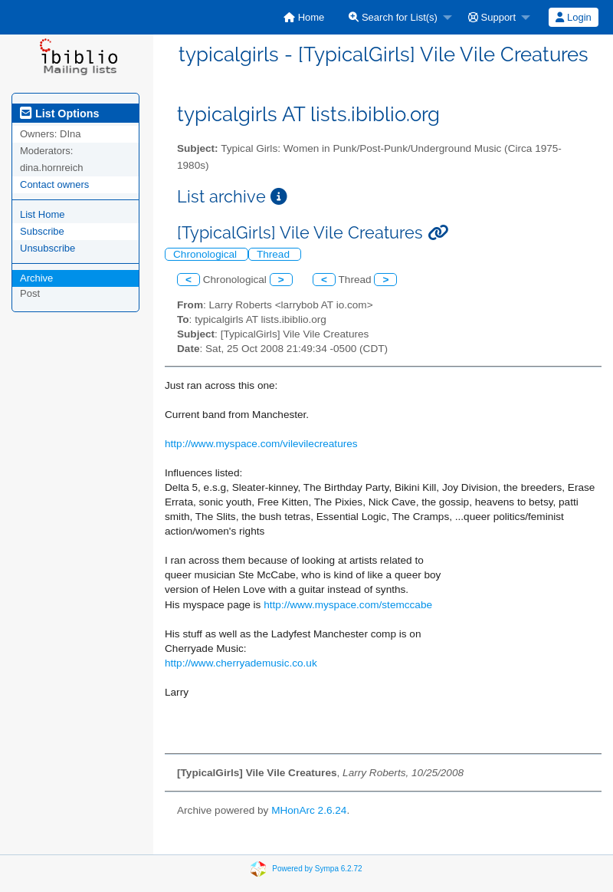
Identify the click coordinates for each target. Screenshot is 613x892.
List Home (42, 214)
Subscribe (42, 231)
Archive (36, 278)
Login (573, 17)
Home (304, 17)
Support (492, 17)
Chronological (206, 254)
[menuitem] (303, 17)
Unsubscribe (47, 248)
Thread (275, 254)
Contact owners (54, 184)
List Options (59, 113)
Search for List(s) (393, 17)
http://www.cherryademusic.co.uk (241, 663)
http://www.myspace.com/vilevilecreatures (261, 443)
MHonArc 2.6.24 (308, 810)
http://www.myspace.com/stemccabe (348, 605)
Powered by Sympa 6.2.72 (317, 868)
